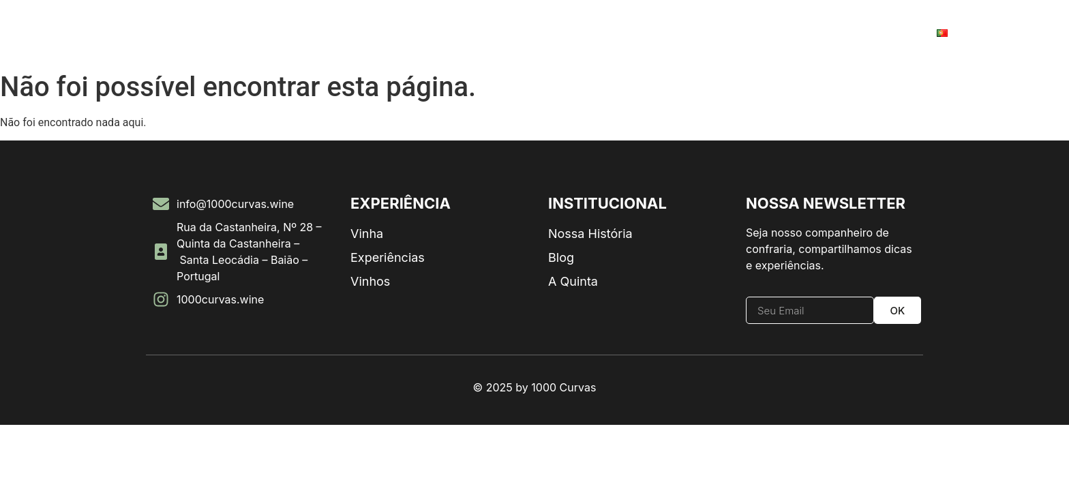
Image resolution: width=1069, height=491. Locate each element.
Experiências (751, 32)
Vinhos (230, 32)
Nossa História (150, 32)
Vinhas (825, 32)
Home (72, 32)
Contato (889, 32)
